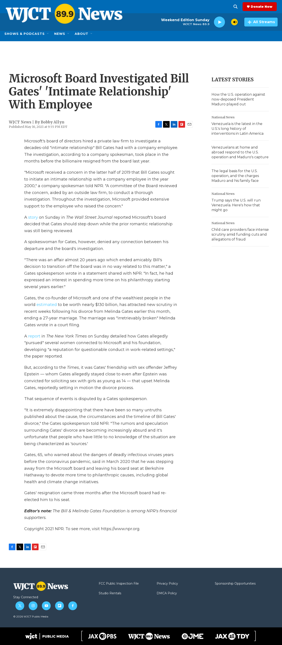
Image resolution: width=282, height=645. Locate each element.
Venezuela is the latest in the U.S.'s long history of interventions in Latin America (237, 129)
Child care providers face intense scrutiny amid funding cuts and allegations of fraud (240, 234)
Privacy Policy (167, 583)
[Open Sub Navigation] (48, 33)
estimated (47, 304)
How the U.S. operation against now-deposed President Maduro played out (238, 99)
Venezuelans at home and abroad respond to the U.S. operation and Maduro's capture (240, 152)
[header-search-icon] (236, 7)
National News (223, 117)
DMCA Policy (167, 593)
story (33, 217)
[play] (219, 22)
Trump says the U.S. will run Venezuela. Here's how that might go (236, 205)
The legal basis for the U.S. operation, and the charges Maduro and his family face (235, 176)
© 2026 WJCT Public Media (30, 616)
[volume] (234, 22)
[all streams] (261, 22)
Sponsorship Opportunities (235, 583)
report (34, 336)
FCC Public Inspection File (119, 583)
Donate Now (262, 6)
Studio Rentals (110, 593)
